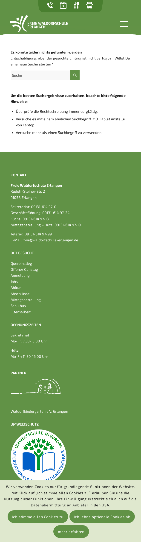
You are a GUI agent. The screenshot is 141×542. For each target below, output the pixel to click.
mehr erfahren (71, 531)
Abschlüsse (20, 293)
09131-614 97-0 (43, 206)
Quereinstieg (21, 263)
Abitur (16, 287)
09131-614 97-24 (56, 212)
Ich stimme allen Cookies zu (38, 516)
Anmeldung (20, 275)
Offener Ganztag (24, 269)
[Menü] (121, 23)
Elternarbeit (21, 312)
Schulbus (18, 305)
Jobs (14, 281)
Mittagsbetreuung (26, 299)
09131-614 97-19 (68, 225)
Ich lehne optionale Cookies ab (102, 516)
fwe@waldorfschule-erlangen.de (50, 240)
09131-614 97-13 (36, 219)
